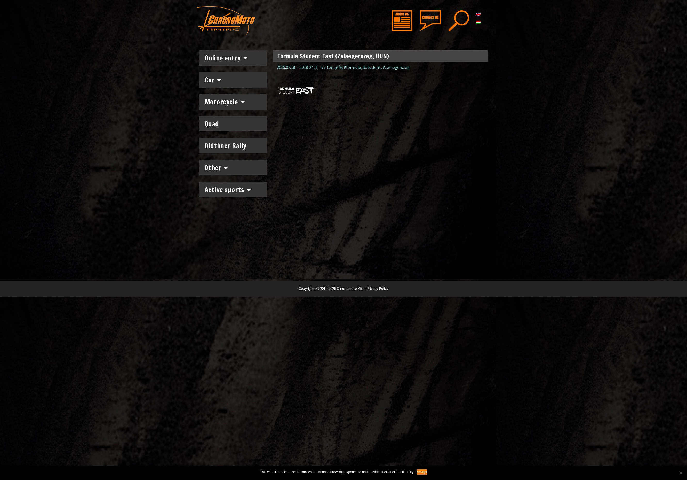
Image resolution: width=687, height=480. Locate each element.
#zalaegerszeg (396, 67)
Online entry (226, 58)
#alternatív (331, 67)
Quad (212, 124)
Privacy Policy (377, 288)
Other (216, 168)
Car (213, 80)
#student (372, 67)
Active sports (228, 190)
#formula (352, 67)
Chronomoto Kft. (350, 288)
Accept (422, 472)
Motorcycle (225, 102)
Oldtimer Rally (225, 146)
